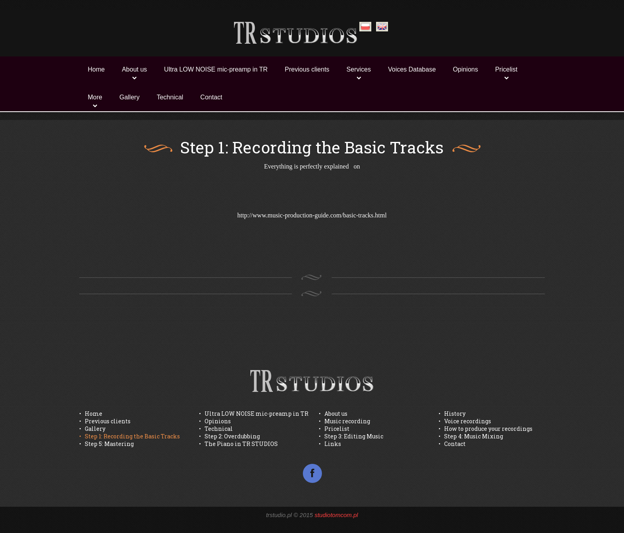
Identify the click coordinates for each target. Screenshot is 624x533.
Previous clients (307, 69)
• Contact (452, 444)
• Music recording (344, 421)
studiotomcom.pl (336, 515)
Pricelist (506, 69)
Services (359, 69)
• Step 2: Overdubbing (229, 436)
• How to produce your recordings (485, 428)
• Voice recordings (465, 421)
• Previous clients (105, 421)
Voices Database (412, 69)
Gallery (129, 97)
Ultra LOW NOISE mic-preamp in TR (215, 69)
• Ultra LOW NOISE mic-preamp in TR (253, 413)
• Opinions (215, 421)
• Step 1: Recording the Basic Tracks (129, 436)
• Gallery (92, 428)
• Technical (216, 428)
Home (96, 69)
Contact (211, 97)
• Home (90, 413)
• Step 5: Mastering (106, 444)
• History (452, 413)
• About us (333, 413)
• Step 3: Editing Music (351, 436)
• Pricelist (334, 428)
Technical (170, 97)
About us (134, 69)
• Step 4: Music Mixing (471, 436)
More (95, 97)
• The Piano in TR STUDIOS (238, 444)
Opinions (465, 69)
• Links (330, 444)
